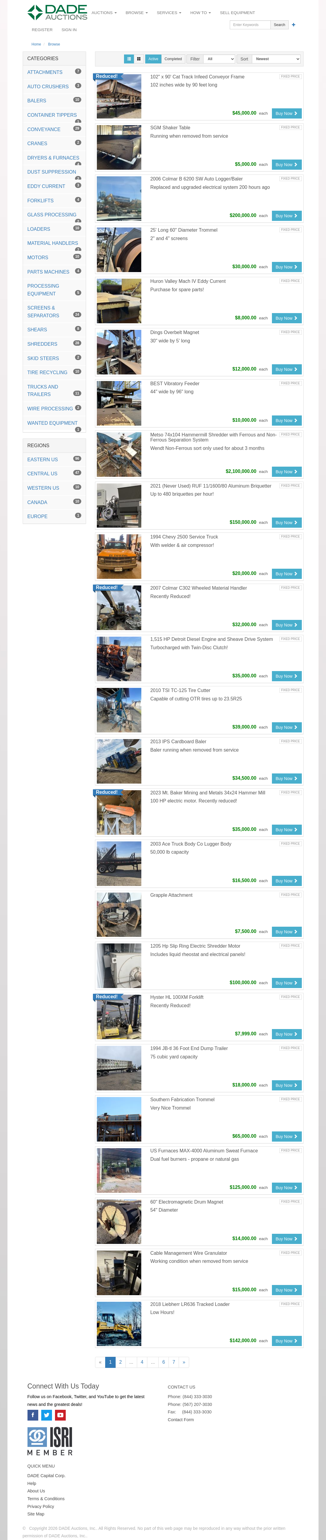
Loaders (54, 228)
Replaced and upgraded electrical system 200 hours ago (210, 187)
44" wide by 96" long (172, 391)
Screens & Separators (54, 311)
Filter (195, 59)
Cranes (54, 143)
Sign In (69, 30)
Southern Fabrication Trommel (182, 1099)
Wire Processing (54, 408)
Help (31, 1483)
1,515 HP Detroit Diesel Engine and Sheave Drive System (211, 639)
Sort (244, 59)
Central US (54, 473)
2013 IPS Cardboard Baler (178, 741)
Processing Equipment (54, 289)
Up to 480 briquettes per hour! (182, 494)
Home (36, 44)
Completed (173, 59)
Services (169, 12)
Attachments (54, 72)
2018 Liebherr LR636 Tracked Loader (190, 1304)
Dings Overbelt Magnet (174, 332)
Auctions (104, 12)
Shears (54, 329)
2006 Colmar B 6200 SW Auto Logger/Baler (196, 178)
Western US (54, 487)
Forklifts (54, 200)
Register (42, 30)
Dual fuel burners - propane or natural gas (194, 1159)
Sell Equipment (237, 12)
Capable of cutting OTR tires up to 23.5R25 (196, 698)
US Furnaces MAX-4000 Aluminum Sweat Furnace (204, 1150)
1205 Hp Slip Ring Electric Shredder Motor (195, 946)
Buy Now (287, 113)
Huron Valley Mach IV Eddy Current (188, 281)
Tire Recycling (54, 372)
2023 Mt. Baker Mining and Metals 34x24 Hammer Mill (207, 792)
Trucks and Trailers (54, 390)
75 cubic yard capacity (174, 1056)
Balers (54, 100)
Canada (54, 502)
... (131, 1362)
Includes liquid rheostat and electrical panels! (197, 954)
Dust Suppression (54, 174)
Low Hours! (162, 1312)
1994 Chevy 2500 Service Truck (184, 536)
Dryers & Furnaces (54, 160)
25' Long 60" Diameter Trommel (184, 230)
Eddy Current (54, 186)
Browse (137, 12)
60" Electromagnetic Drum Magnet (186, 1201)
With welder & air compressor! (182, 545)
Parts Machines (54, 271)
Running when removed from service (189, 136)
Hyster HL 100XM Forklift (176, 997)
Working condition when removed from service (199, 1261)
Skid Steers (54, 358)
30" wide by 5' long (170, 340)
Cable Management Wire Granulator (188, 1253)
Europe (54, 516)
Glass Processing (54, 217)
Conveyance (54, 129)
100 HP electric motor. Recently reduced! (193, 800)
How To (200, 12)
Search (279, 25)
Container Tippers (54, 117)
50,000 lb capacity (169, 852)
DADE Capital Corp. (46, 1475)
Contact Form (181, 1419)
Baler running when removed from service (194, 749)
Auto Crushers (54, 86)
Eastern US (54, 459)
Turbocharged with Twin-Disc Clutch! (189, 647)
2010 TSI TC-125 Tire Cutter (180, 690)
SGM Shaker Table (170, 127)
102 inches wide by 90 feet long (183, 84)
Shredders (54, 343)
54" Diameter (164, 1210)
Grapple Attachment (171, 895)
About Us (36, 1491)
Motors (54, 257)
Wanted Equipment (54, 425)
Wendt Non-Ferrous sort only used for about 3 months (207, 448)
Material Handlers (54, 245)
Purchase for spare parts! (177, 289)
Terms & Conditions (46, 1498)
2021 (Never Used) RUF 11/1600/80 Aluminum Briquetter (211, 485)
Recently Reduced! (170, 596)
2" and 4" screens (169, 238)
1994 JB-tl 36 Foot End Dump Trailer (189, 1048)
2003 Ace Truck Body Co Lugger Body (190, 843)
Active (153, 59)
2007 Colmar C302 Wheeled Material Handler (198, 588)
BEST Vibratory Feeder (175, 383)
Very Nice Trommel (170, 1107)
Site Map (36, 1514)
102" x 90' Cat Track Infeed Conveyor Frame (197, 76)
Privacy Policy (40, 1506)
